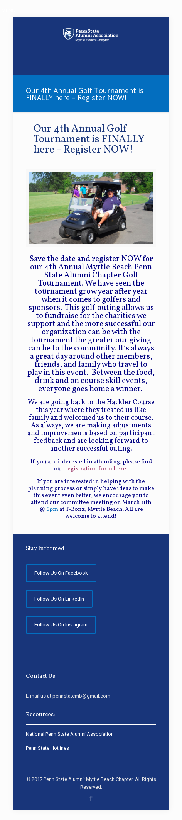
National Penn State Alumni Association (70, 734)
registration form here (95, 469)
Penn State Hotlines (47, 748)
